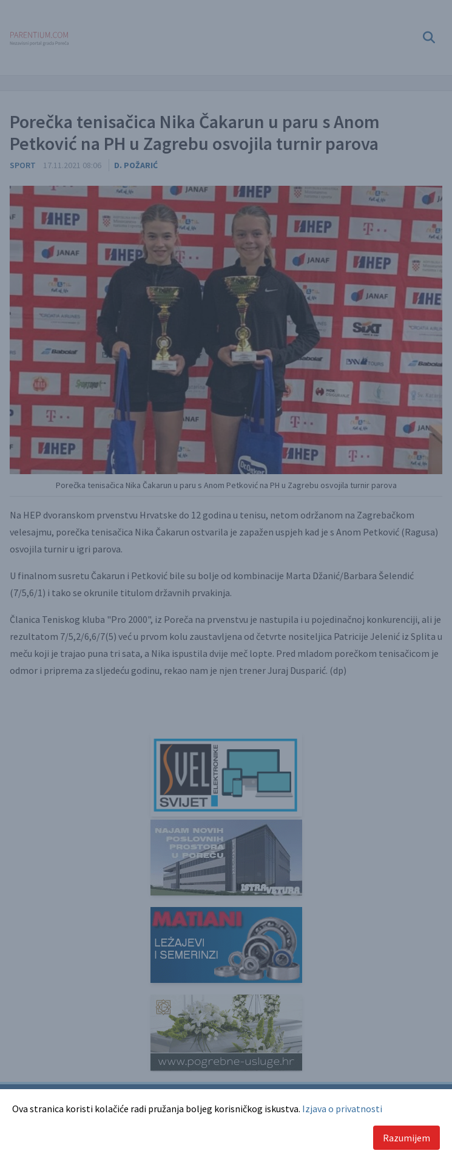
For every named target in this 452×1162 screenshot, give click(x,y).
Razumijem (406, 1138)
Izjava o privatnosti (342, 1109)
